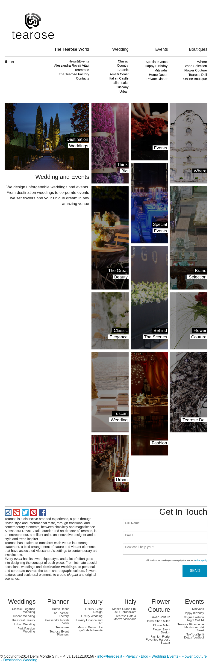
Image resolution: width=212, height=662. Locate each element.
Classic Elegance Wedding (23, 610)
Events (194, 601)
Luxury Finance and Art (89, 621)
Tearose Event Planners (59, 633)
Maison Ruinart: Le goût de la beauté (90, 629)
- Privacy (130, 656)
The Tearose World (71, 49)
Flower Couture (195, 70)
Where (202, 62)
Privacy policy (201, 560)
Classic (123, 61)
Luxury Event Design (94, 610)
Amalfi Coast (119, 74)
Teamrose (81, 70)
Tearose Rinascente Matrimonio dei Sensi (191, 627)
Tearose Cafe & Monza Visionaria (125, 617)
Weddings (22, 601)
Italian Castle (119, 78)
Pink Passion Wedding (26, 630)
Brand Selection (195, 66)
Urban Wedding (24, 624)
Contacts (82, 78)
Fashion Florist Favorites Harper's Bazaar (158, 639)
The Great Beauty (23, 620)
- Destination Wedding (18, 660)
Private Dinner (157, 79)
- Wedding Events (163, 656)
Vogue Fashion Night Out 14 (194, 618)
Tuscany (122, 87)
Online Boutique (195, 79)
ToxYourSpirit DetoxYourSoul (194, 636)
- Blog (143, 656)
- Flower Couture (192, 656)
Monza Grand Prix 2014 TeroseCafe (124, 610)
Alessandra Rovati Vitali (71, 65)
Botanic (123, 70)
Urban (124, 91)
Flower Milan (161, 625)
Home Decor (158, 75)
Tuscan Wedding (24, 616)
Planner (58, 601)
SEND (195, 571)
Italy (130, 601)
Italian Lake (120, 83)
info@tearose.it (109, 656)
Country (122, 65)
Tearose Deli (197, 75)
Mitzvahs (161, 70)
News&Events (78, 61)
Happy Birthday (156, 66)
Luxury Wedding (92, 616)
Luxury (93, 601)
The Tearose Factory (74, 74)
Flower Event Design (161, 631)
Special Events (157, 62)
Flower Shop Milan (157, 621)
